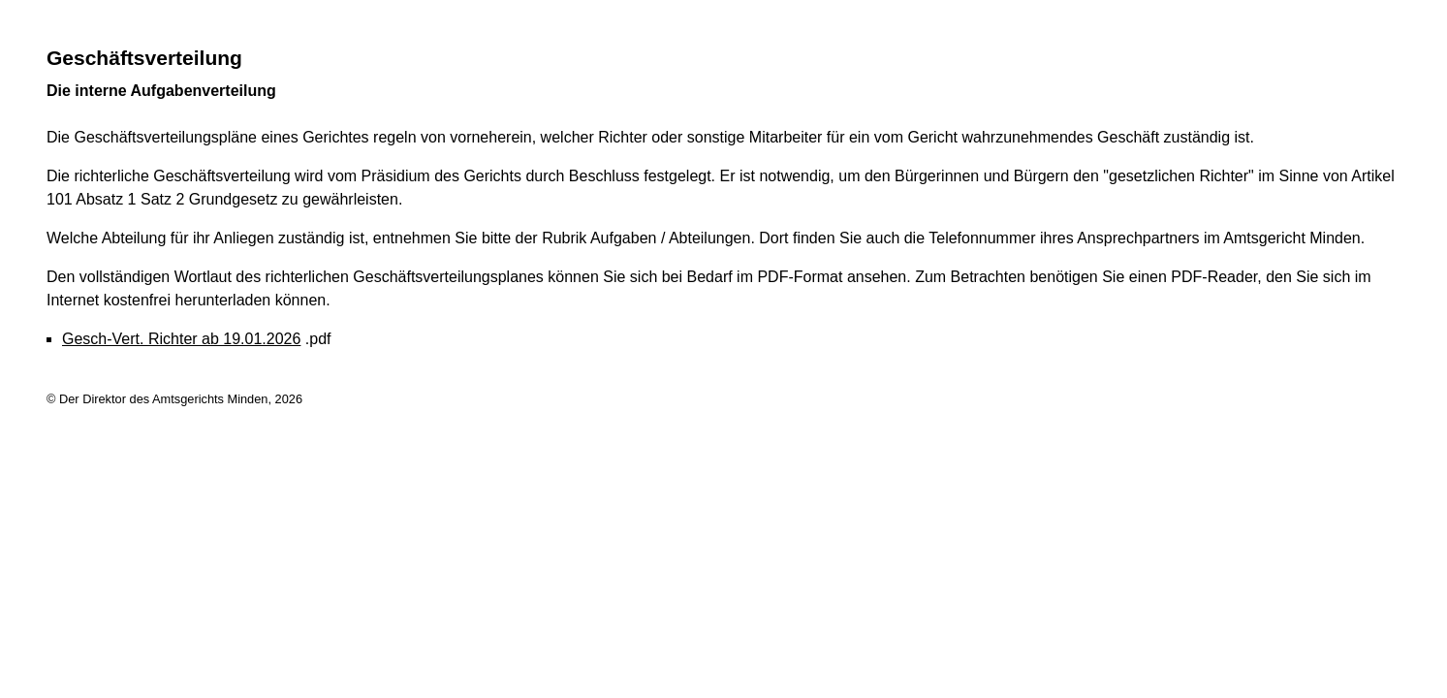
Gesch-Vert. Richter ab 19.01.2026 (181, 339)
